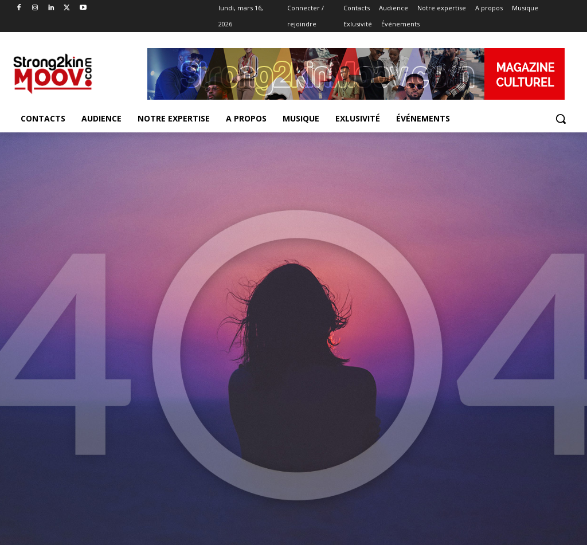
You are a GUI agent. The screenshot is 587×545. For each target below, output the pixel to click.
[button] (560, 118)
